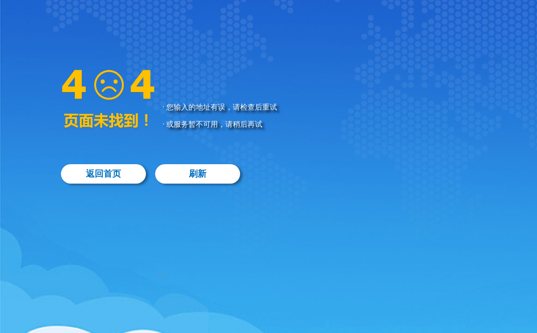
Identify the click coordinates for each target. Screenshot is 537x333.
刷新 (197, 174)
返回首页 (103, 174)
